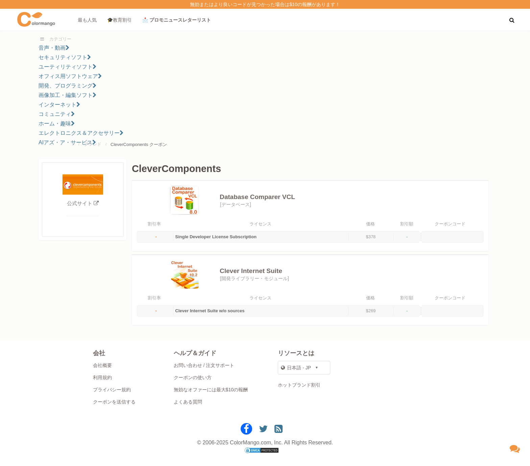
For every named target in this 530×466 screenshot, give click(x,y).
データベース (235, 204)
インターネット (59, 104)
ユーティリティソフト (67, 67)
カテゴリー (60, 39)
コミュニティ (57, 114)
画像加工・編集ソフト (67, 95)
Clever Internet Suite (251, 270)
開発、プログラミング (67, 86)
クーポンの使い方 (193, 377)
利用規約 (102, 377)
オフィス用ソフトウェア (70, 76)
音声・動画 (54, 48)
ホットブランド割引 (299, 385)
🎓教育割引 (119, 20)
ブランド (92, 144)
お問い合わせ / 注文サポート (204, 365)
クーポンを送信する (114, 401)
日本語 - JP (296, 367)
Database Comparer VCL (257, 196)
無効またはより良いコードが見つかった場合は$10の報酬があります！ (265, 4)
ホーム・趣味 (57, 123)
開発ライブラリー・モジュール (254, 278)
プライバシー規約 (112, 389)
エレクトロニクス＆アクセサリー (81, 133)
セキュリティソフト (65, 57)
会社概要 (102, 365)
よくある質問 (188, 401)
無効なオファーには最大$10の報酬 (211, 389)
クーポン (158, 144)
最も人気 (87, 20)
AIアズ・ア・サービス (67, 142)
